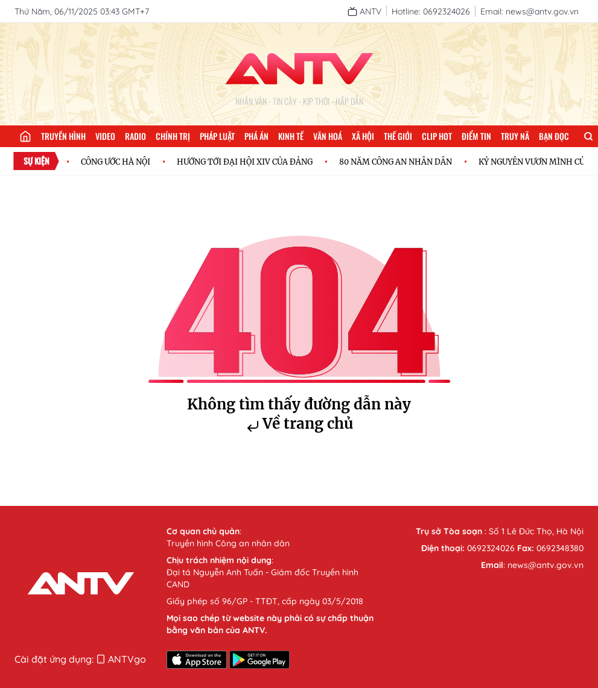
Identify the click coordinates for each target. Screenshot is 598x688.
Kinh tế (291, 136)
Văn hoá (327, 136)
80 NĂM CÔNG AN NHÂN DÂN (395, 161)
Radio (135, 136)
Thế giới (398, 136)
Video (105, 136)
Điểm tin (476, 136)
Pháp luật (217, 136)
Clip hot (437, 136)
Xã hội (363, 136)
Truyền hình (63, 136)
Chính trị (173, 136)
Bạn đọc (554, 136)
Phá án (256, 136)
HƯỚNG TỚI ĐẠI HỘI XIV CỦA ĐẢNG (245, 161)
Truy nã (515, 136)
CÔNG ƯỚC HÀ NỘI (115, 161)
